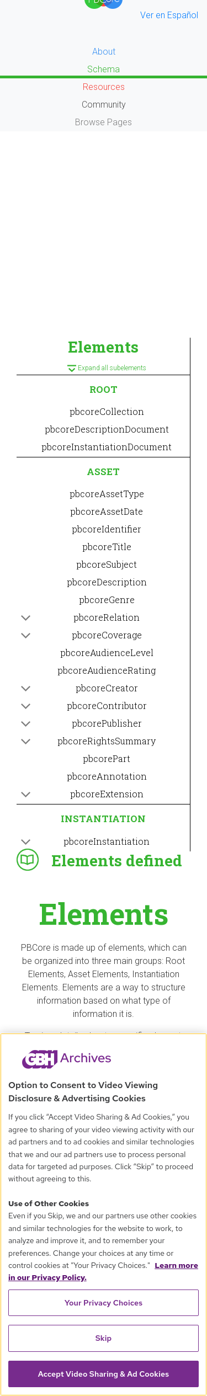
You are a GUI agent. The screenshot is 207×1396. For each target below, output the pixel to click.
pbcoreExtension (107, 794)
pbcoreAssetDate (106, 511)
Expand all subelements (103, 369)
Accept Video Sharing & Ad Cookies (103, 1374)
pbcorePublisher (107, 723)
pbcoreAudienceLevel (106, 652)
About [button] (103, 51)
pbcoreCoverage (107, 635)
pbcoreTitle (106, 546)
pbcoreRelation (106, 617)
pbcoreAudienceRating (106, 670)
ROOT (103, 389)
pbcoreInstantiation (106, 841)
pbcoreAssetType (107, 493)
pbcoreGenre (107, 599)
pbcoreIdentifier (106, 529)
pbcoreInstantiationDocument (106, 446)
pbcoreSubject (106, 564)
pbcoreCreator (107, 688)
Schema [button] (103, 69)
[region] (103, 1214)
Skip (103, 1338)
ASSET (103, 471)
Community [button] (104, 104)
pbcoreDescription (107, 582)
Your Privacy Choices (104, 1303)
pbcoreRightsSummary (106, 741)
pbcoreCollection (107, 411)
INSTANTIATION (103, 818)
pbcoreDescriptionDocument (107, 429)
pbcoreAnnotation (107, 776)
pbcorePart (106, 758)
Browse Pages (103, 122)
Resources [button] (104, 87)
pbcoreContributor (107, 705)
